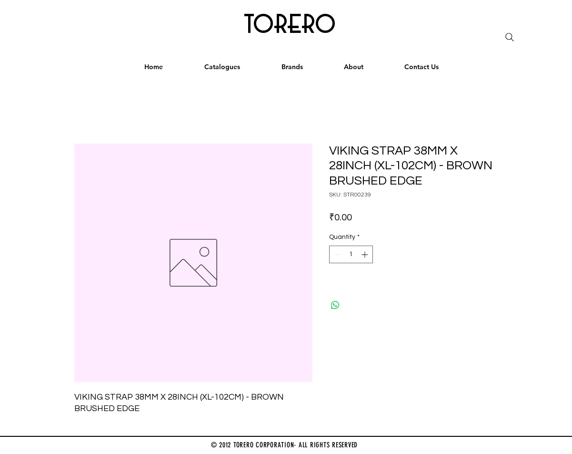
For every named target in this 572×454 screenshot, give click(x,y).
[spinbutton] (351, 254)
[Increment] (365, 254)
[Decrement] (336, 254)
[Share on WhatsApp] (335, 305)
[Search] (510, 37)
